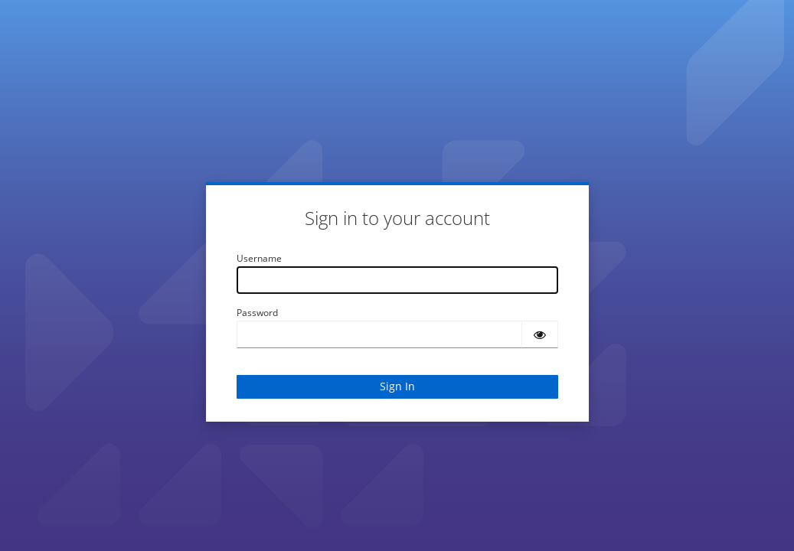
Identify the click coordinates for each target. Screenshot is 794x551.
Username (259, 258)
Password (257, 312)
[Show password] (539, 334)
